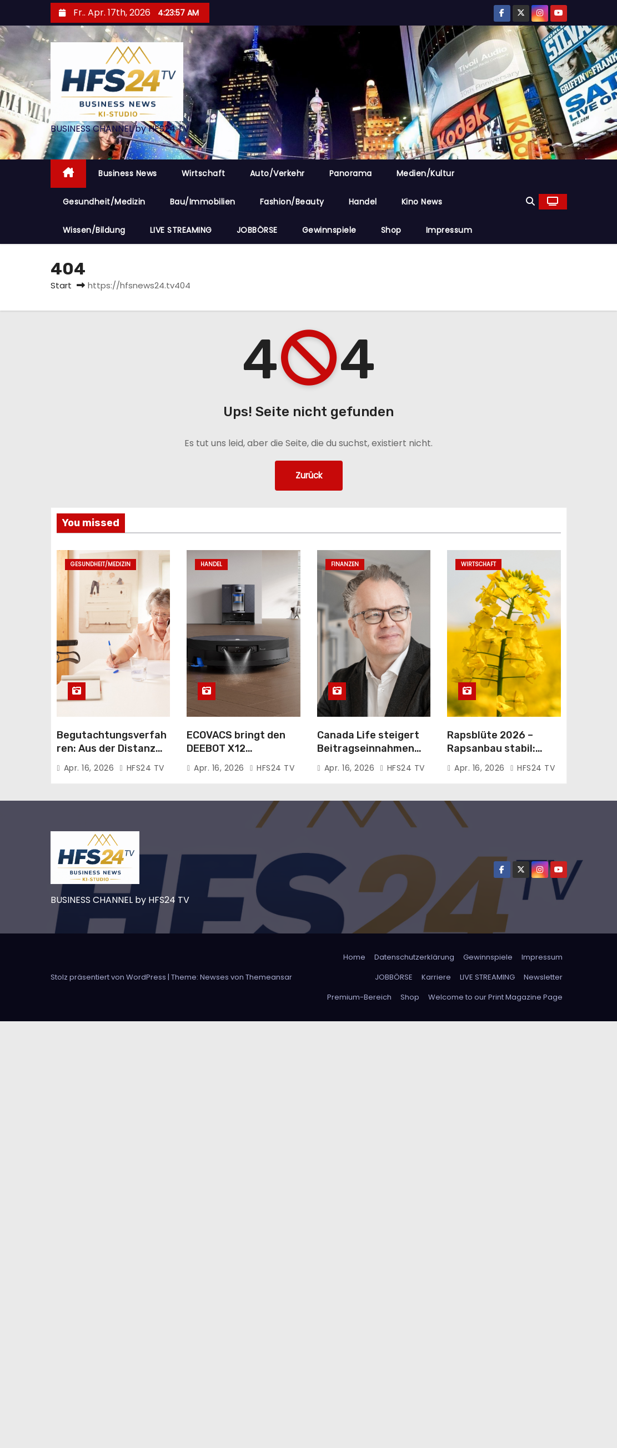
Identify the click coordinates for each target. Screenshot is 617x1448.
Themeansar (268, 977)
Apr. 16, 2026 (90, 767)
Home (354, 957)
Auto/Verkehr (277, 173)
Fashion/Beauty (292, 201)
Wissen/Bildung (94, 230)
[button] (530, 201)
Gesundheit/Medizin (104, 201)
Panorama (350, 173)
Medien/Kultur (426, 173)
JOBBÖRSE (257, 230)
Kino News (422, 201)
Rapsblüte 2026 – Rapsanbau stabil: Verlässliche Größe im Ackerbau (500, 755)
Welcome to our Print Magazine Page (495, 997)
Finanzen (345, 564)
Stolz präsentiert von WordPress (109, 977)
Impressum (449, 230)
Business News (127, 173)
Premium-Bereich (359, 997)
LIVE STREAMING (181, 230)
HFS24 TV (141, 767)
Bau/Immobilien (202, 201)
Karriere (436, 977)
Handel (363, 201)
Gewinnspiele (329, 230)
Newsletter (543, 977)
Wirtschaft (203, 173)
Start (61, 285)
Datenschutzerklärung (414, 957)
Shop (391, 230)
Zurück (308, 475)
